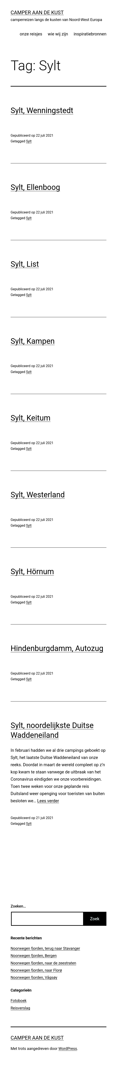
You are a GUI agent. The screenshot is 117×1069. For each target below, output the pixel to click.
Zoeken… (18, 906)
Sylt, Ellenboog (35, 187)
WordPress (67, 1048)
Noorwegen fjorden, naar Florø (36, 970)
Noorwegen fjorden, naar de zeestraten (43, 963)
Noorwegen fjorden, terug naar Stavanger (45, 948)
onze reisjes (31, 33)
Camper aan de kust (37, 12)
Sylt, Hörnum (32, 571)
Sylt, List (25, 264)
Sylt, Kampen (33, 341)
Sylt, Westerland (38, 494)
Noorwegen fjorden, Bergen (34, 955)
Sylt (29, 141)
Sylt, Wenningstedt (42, 110)
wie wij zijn (58, 33)
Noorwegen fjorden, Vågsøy (34, 977)
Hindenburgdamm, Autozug (57, 648)
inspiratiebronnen (90, 33)
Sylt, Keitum (30, 418)
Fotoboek (18, 1000)
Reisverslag (20, 1008)
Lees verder (48, 800)
